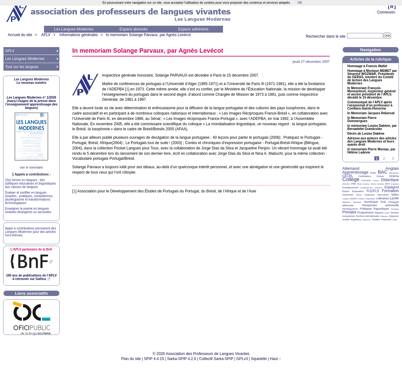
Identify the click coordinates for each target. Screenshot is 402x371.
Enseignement (350, 187)
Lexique (361, 199)
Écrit (387, 184)
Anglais (392, 168)
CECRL (347, 176)
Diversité (346, 184)
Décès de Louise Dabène (365, 133)
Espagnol (391, 187)
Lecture (353, 198)
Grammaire (347, 195)
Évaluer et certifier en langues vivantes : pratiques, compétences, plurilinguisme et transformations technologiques (29, 198)
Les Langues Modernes (73, 29)
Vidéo (394, 220)
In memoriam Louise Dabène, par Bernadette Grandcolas (372, 127)
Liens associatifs (31, 293)
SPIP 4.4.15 (154, 359)
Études (345, 191)
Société (346, 219)
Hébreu (359, 195)
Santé (386, 213)
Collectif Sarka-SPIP (216, 359)
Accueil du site (20, 35)
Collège (350, 179)
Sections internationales (367, 216)
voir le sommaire (31, 167)
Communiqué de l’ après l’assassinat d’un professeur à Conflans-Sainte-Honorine (369, 105)
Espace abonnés (134, 29)
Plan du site (131, 359)
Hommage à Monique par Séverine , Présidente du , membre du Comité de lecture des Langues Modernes (372, 77)
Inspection (370, 195)
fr (392, 6)
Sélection (384, 216)
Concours (366, 180)
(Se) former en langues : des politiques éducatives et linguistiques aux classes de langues (30, 183)
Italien (395, 194)
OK (299, 2)
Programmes (365, 212)
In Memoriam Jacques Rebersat (370, 113)
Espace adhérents (193, 29)
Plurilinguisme (350, 208)
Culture (376, 180)
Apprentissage (355, 172)
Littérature (382, 198)
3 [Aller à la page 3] (393, 158)
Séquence (394, 216)
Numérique (371, 201)
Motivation (357, 202)
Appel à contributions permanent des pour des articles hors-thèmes (30, 232)
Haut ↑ (275, 359)
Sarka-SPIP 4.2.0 (181, 359)
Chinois (380, 176)
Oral (383, 201)
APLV (46, 35)
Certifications (364, 176)
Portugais (395, 209)
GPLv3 (242, 359)
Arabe (373, 173)
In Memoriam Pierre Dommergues (362, 119)
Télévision (366, 220)
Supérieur (355, 219)
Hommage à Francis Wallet (367, 66)
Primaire (349, 212)
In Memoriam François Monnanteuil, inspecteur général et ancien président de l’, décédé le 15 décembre (371, 93)
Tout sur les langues (22, 67)
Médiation (346, 202)
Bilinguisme (394, 173)
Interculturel (383, 195)
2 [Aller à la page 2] (384, 158)
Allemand (350, 168)
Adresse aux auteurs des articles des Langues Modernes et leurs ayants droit (371, 141)
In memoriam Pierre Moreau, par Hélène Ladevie (371, 151)
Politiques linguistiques (374, 208)
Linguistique (370, 199)
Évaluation (358, 191)
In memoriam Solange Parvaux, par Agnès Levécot (148, 35)
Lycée (394, 198)
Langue (345, 199)
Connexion (386, 12)
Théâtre (376, 219)
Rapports (379, 213)
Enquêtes (395, 184)
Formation (390, 191)
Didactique (390, 180)
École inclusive (377, 184)
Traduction (386, 219)
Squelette (259, 359)
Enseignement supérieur (371, 188)
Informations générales (79, 35)
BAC (383, 172)
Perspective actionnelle (380, 205)
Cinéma (394, 176)
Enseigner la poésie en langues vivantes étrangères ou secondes (28, 210)
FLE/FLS (373, 191)
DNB (353, 184)
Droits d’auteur (363, 184)
